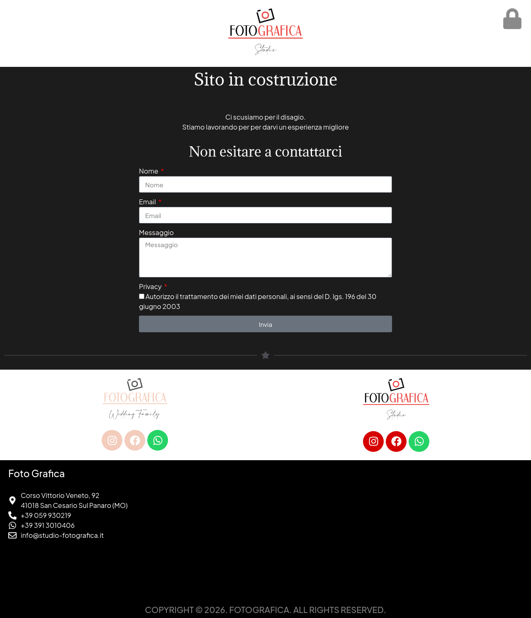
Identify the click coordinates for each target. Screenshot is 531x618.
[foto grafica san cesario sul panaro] (396, 530)
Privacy (151, 286)
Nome (149, 171)
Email (148, 201)
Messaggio (156, 232)
